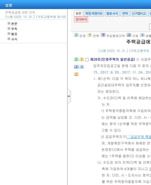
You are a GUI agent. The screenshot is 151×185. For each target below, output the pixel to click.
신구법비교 (139, 13)
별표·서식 (112, 13)
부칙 (12, 28)
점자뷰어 (81, 19)
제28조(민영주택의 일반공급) (113, 59)
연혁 (125, 13)
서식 (12, 39)
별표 (12, 34)
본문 (12, 23)
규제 (132, 35)
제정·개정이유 (93, 13)
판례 (80, 35)
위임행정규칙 (113, 35)
